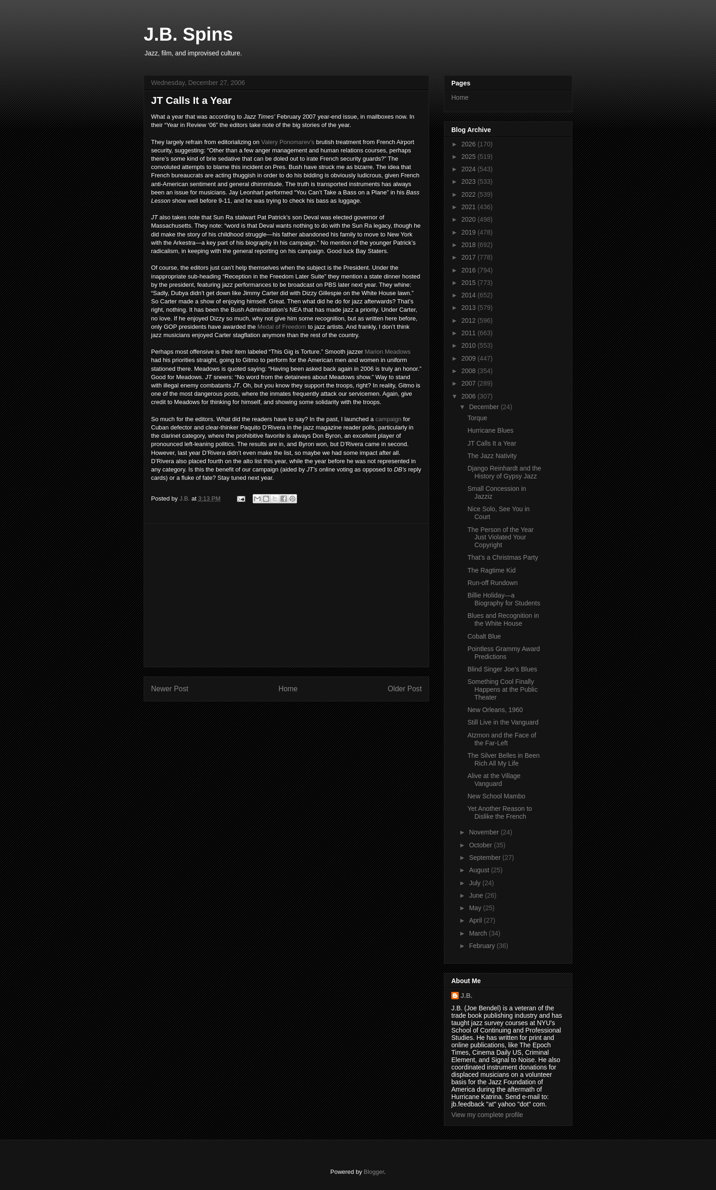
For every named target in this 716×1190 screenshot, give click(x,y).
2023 (469, 181)
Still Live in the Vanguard (503, 722)
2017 (469, 257)
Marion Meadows (388, 351)
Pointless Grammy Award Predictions (503, 652)
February (483, 945)
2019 (469, 232)
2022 (469, 194)
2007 (469, 383)
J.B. (467, 995)
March (479, 933)
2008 (469, 371)
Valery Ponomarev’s (287, 142)
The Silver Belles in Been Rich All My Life (503, 759)
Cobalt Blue (484, 636)
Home (288, 689)
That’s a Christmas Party (502, 557)
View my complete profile (487, 1114)
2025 (469, 156)
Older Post (405, 689)
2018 (469, 244)
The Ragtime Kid (491, 570)
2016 (469, 270)
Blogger (374, 1171)
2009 (469, 358)
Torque (477, 418)
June (477, 895)
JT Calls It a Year (491, 443)
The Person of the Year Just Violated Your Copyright (500, 537)
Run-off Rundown (492, 582)
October (481, 845)
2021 (469, 207)
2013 (469, 307)
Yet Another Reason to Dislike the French (499, 812)
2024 (469, 169)
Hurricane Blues (490, 430)
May (476, 908)
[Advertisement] (286, 595)
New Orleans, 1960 (495, 709)
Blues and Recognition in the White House (503, 619)
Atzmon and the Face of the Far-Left (501, 739)
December (484, 407)
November (484, 832)
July (475, 883)
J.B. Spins (188, 34)
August (480, 870)
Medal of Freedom (281, 326)
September (485, 857)
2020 (469, 219)
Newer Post (169, 689)
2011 (469, 333)
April (476, 920)
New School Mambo (496, 796)
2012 (469, 320)
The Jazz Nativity (492, 455)
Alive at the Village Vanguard (494, 779)
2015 (469, 282)
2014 (469, 295)
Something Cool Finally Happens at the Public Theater (502, 689)
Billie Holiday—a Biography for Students (503, 599)
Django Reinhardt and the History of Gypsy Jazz (504, 472)
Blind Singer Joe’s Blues (502, 669)
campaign (388, 419)
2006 (469, 396)
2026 (469, 144)
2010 (469, 345)
